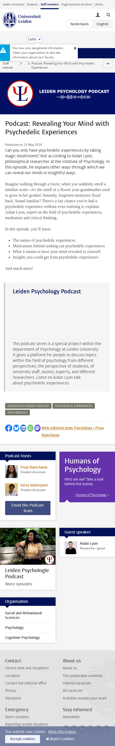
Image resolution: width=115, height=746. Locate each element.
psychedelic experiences (73, 406)
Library (99, 4)
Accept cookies (22, 739)
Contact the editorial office (25, 683)
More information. (62, 731)
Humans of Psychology (91, 495)
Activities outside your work (85, 698)
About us (70, 668)
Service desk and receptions (27, 668)
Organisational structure (76, 4)
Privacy (10, 690)
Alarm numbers (17, 717)
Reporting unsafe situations (26, 724)
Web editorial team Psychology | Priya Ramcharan (73, 432)
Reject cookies (62, 739)
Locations (12, 675)
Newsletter (71, 717)
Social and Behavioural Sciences (23, 615)
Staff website (8, 65)
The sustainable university (83, 675)
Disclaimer (13, 698)
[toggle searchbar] (108, 14)
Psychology (14, 627)
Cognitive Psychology (22, 637)
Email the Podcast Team (27, 508)
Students (32, 4)
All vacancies (73, 690)
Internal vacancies (77, 683)
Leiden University (13, 4)
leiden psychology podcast (28, 406)
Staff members (50, 4)
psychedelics (17, 413)
